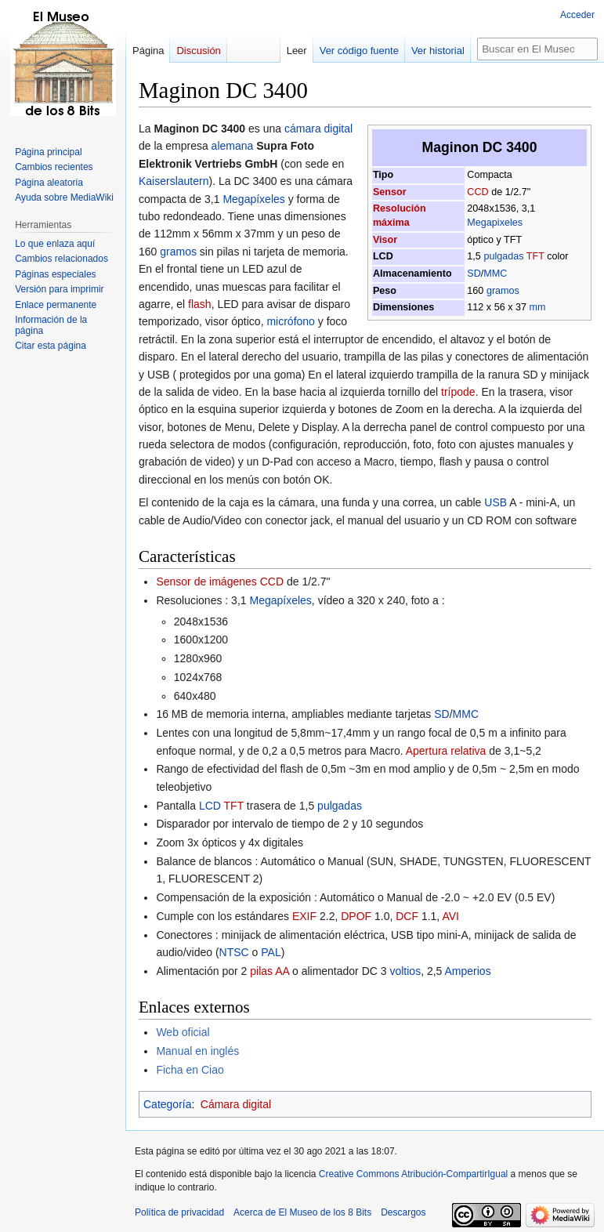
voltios (405, 971)
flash (200, 304)
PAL (270, 952)
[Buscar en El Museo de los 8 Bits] (537, 49)
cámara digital (318, 128)
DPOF (356, 916)
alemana (233, 146)
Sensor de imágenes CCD (220, 581)
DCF (407, 916)
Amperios (468, 971)
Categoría (167, 1104)
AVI (450, 916)
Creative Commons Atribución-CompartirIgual (413, 1174)
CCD (477, 192)
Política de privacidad (179, 1212)
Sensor (390, 192)
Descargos (403, 1212)
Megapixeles (495, 222)
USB (495, 502)
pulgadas (503, 256)
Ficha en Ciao (189, 1070)
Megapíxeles (253, 199)
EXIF (304, 916)
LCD (210, 805)
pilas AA (269, 971)
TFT (535, 256)
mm (537, 307)
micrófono (290, 321)
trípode (458, 392)
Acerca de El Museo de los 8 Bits (302, 1212)
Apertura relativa (446, 751)
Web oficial (182, 1032)
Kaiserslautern (174, 181)
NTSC (234, 952)
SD (474, 273)
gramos (502, 290)
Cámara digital (236, 1104)
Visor (385, 239)
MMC (495, 273)
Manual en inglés (197, 1051)
